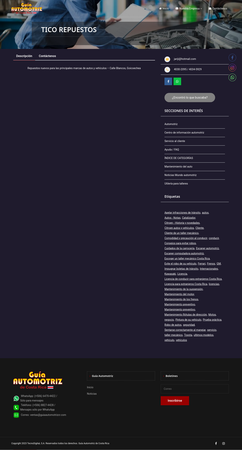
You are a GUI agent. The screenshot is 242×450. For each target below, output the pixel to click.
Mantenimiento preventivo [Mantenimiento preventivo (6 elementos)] (179, 309)
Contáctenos (218, 8)
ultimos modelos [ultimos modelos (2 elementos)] (203, 335)
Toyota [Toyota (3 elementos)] (188, 335)
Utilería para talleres (176, 183)
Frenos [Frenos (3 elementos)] (211, 263)
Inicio (164, 8)
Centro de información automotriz (184, 132)
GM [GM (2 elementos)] (219, 263)
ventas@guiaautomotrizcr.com (48, 414)
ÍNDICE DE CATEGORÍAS (178, 158)
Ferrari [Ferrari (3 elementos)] (202, 263)
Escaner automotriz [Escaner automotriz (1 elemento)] (207, 248)
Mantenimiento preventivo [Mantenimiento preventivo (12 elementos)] (179, 304)
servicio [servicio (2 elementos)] (211, 329)
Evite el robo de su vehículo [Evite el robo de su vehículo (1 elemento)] (180, 263)
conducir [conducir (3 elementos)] (214, 238)
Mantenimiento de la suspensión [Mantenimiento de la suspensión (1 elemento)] (183, 289)
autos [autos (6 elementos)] (205, 212)
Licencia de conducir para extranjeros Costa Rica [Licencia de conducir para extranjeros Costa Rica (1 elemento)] (193, 278)
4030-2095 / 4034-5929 (188, 69)
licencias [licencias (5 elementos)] (214, 284)
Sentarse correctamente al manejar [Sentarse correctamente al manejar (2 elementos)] (185, 329)
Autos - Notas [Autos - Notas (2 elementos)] (172, 217)
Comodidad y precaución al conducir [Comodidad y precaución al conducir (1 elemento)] (185, 238)
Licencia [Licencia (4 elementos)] (182, 273)
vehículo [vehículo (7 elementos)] (169, 340)
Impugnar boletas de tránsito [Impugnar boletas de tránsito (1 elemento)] (181, 268)
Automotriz (171, 124)
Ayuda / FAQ (171, 149)
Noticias (92, 393)
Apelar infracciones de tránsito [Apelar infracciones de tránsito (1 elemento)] (182, 212)
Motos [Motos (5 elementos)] (212, 314)
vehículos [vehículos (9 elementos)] (181, 340)
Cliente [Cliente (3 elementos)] (199, 227)
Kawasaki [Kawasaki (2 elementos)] (170, 273)
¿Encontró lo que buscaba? (190, 97)
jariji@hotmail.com (185, 58)
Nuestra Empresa (187, 8)
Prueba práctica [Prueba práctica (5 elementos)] (212, 319)
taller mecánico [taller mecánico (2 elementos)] (173, 335)
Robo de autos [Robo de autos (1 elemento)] (173, 324)
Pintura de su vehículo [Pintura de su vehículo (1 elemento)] (188, 319)
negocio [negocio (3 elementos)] (169, 319)
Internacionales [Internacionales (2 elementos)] (209, 268)
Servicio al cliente (174, 141)
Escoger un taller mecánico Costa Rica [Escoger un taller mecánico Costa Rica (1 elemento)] (187, 258)
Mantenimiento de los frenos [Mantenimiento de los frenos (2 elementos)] (181, 299)
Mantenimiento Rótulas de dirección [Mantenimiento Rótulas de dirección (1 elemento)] (185, 314)
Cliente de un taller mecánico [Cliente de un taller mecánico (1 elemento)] (181, 233)
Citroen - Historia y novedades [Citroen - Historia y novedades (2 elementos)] (182, 222)
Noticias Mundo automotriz (180, 175)
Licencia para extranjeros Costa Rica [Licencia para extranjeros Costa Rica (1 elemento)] (185, 284)
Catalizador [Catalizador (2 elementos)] (188, 217)
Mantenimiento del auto (178, 166)
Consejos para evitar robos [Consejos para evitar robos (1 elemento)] (180, 243)
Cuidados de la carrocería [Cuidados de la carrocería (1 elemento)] (179, 248)
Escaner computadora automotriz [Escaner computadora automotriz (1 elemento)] (184, 253)
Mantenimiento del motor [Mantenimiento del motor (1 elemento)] (179, 294)
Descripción (24, 56)
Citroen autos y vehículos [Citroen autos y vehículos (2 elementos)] (179, 227)
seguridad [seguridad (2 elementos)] (189, 324)
